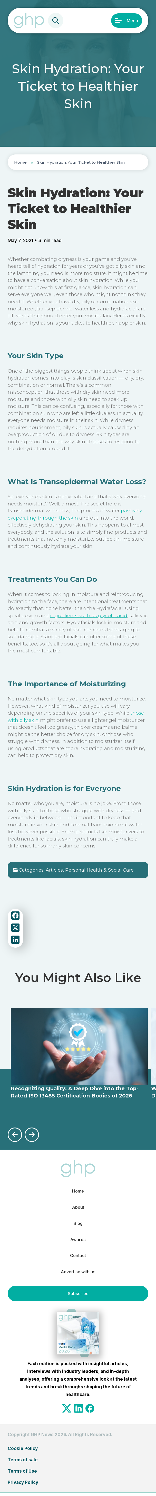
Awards (78, 1241)
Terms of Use (22, 1473)
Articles (54, 870)
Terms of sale (23, 1462)
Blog (78, 1224)
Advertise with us (78, 1274)
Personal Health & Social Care (99, 870)
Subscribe (78, 1296)
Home (20, 162)
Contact (78, 1257)
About (78, 1207)
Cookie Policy (23, 1451)
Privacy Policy (23, 1485)
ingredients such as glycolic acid (88, 615)
